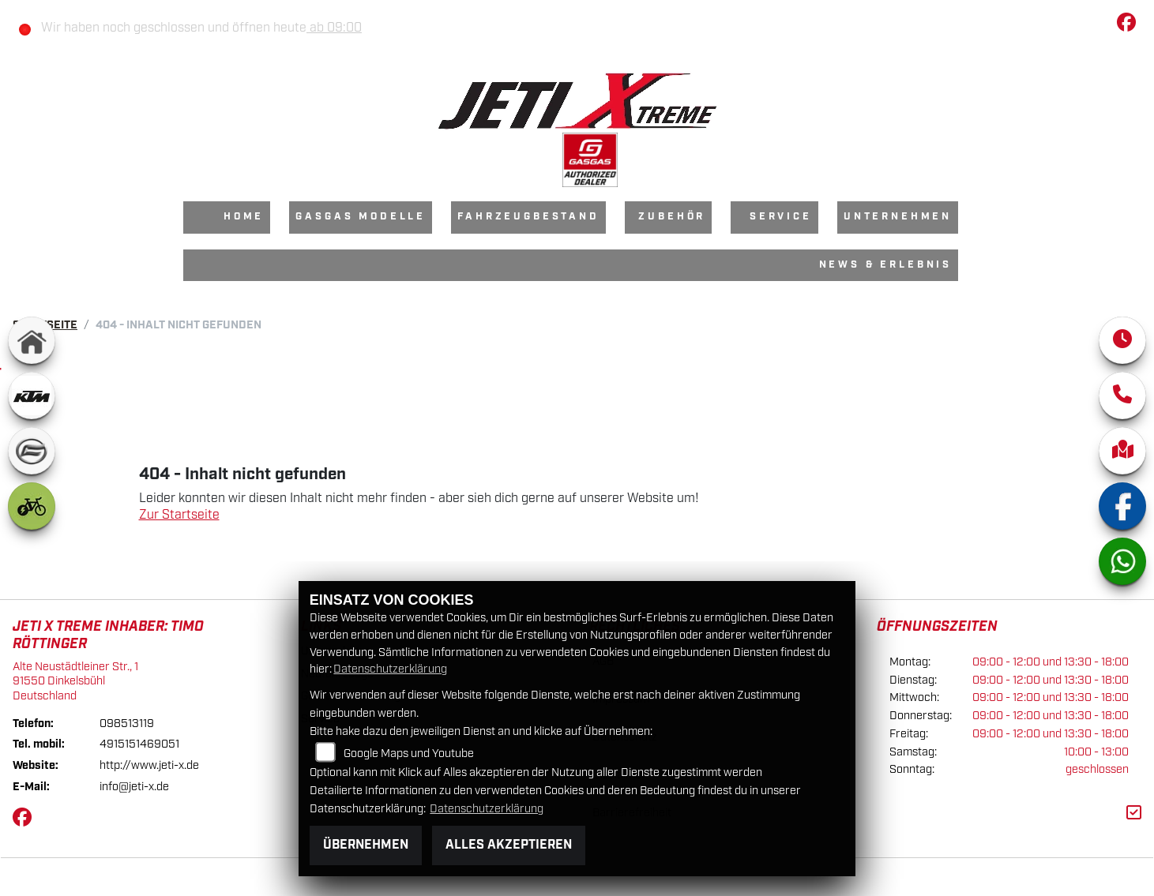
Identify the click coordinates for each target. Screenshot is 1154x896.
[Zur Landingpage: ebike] (31, 506)
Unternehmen (898, 216)
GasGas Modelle (360, 216)
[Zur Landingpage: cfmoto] (31, 450)
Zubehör (671, 216)
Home (244, 216)
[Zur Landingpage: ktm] (31, 395)
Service (781, 216)
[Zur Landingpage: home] (31, 340)
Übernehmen (365, 845)
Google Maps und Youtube (409, 753)
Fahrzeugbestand (528, 216)
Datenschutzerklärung (390, 669)
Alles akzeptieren (508, 845)
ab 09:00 (334, 28)
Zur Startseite (179, 515)
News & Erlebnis (886, 265)
